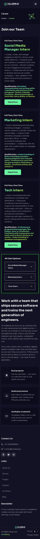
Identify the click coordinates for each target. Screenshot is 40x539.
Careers (5, 485)
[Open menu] (35, 4)
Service (5, 474)
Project (5, 479)
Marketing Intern (20, 277)
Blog (4, 497)
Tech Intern (20, 286)
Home (3, 18)
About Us (6, 468)
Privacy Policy (33, 535)
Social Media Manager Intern (20, 266)
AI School (6, 491)
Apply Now (13, 102)
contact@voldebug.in (12, 449)
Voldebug (5, 534)
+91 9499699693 (11, 444)
